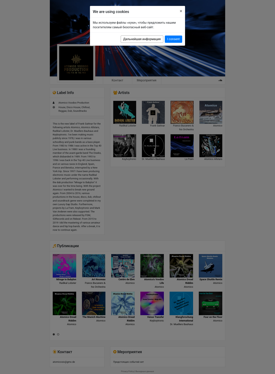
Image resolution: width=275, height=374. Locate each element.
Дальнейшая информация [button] (142, 39)
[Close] (181, 11)
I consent (173, 39)
